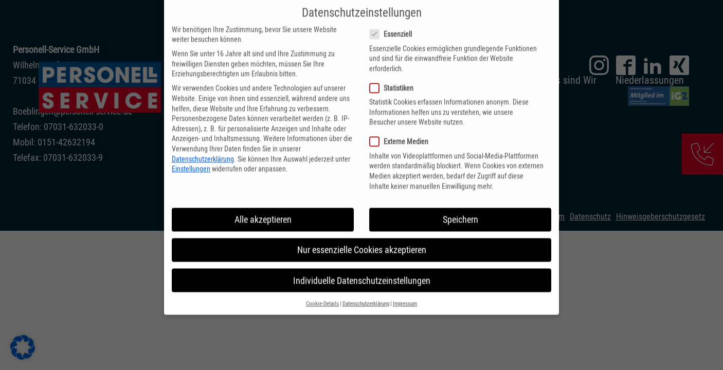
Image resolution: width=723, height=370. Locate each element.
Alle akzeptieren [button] (263, 209)
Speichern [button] (460, 209)
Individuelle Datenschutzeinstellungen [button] (361, 269)
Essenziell (390, 23)
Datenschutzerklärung (203, 148)
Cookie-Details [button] (322, 292)
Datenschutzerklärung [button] (365, 292)
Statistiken (391, 77)
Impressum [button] (405, 292)
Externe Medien (398, 131)
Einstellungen (191, 158)
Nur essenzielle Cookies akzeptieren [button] (361, 239)
